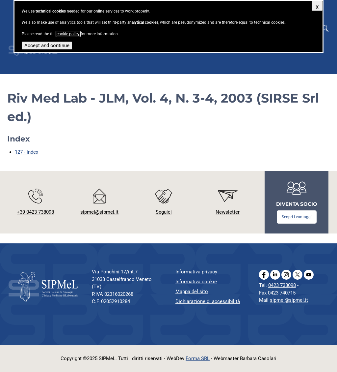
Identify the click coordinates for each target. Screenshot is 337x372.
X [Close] (317, 7)
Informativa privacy (196, 272)
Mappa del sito (191, 291)
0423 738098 (282, 285)
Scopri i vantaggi (297, 217)
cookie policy (68, 34)
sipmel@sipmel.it (289, 300)
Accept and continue (46, 45)
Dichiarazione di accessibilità (207, 301)
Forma (198, 358)
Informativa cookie (196, 282)
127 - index (26, 152)
